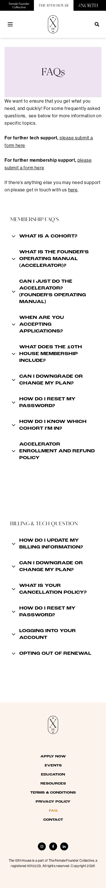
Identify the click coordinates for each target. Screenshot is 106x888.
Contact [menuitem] (53, 820)
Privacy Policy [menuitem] (53, 801)
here (73, 190)
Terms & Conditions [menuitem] (53, 792)
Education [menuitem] (53, 774)
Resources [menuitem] (53, 783)
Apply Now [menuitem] (53, 756)
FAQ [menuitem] (53, 811)
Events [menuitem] (53, 765)
